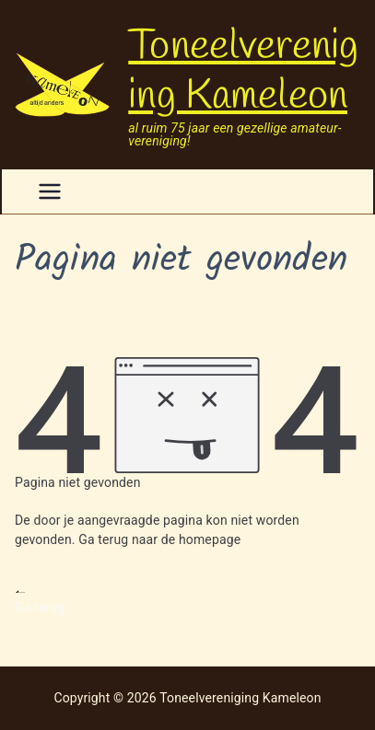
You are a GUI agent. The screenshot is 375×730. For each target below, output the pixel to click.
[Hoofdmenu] (49, 191)
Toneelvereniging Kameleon (243, 71)
